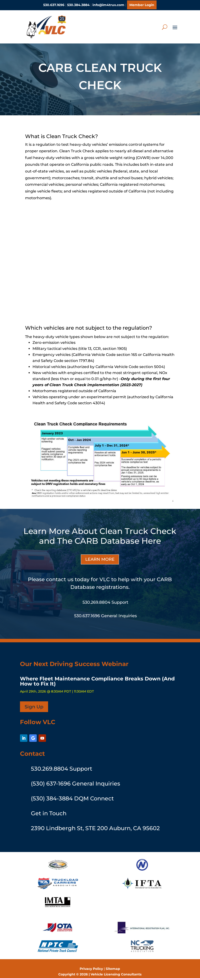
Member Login (141, 5)
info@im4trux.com (108, 5)
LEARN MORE (100, 553)
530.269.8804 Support (105, 596)
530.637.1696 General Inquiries (105, 609)
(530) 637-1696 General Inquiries (75, 777)
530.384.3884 (78, 5)
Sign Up (34, 700)
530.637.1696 (53, 5)
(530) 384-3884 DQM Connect (72, 792)
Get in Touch (48, 807)
